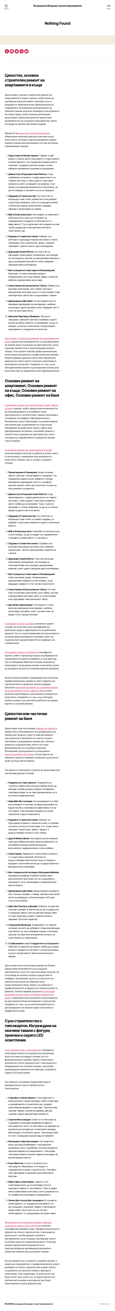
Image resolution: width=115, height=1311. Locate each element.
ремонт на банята (45, 729)
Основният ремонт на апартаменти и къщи (28, 450)
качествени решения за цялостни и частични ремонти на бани (30, 995)
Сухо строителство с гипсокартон (23, 1050)
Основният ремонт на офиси (20, 624)
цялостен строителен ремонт (34, 133)
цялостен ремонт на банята (19, 754)
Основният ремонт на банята (20, 652)
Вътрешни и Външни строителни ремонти (57, 6)
